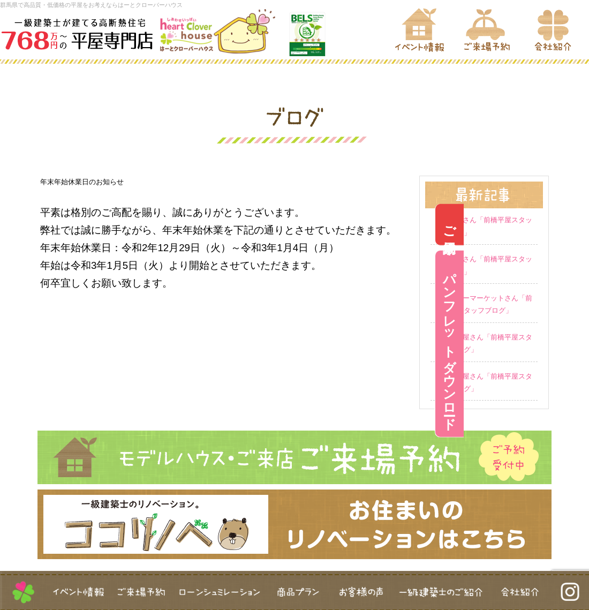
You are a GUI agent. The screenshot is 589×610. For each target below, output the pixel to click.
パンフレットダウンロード (575, 344)
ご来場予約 (575, 224)
